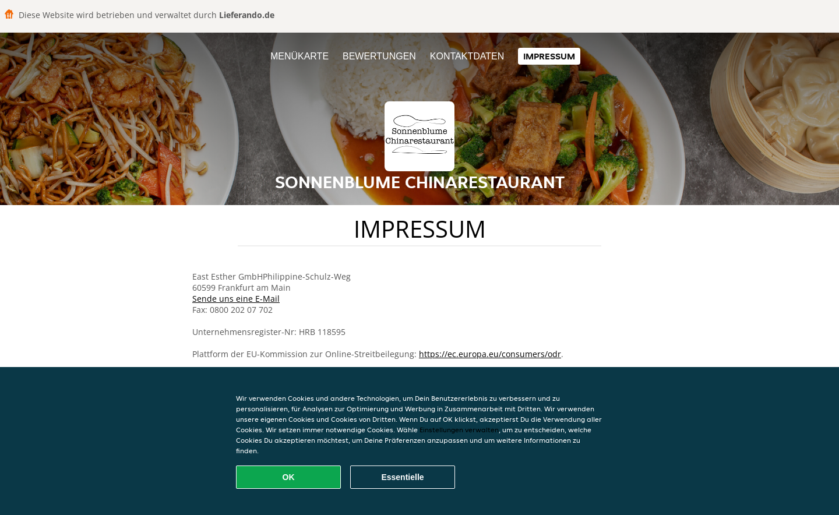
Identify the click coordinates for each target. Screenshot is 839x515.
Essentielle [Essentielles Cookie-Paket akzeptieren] (402, 477)
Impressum (549, 56)
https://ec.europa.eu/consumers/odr (490, 353)
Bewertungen (379, 56)
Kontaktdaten (467, 56)
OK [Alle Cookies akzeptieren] (289, 477)
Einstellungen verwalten (459, 429)
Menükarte (299, 56)
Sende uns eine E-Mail (236, 298)
